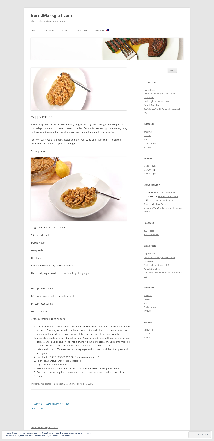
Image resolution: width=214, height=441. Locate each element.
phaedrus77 (149, 207)
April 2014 (148, 166)
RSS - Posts (149, 230)
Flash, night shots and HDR (156, 101)
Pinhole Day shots (152, 105)
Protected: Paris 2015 (165, 192)
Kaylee (147, 204)
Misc (74, 383)
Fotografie (49, 30)
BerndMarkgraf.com (51, 15)
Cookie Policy (64, 435)
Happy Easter (150, 89)
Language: (101, 30)
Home (34, 30)
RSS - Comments (151, 234)
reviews (147, 147)
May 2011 (148, 169)
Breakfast (58, 383)
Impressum (82, 30)
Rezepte (66, 30)
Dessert (67, 383)
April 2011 (148, 173)
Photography (150, 143)
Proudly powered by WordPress (44, 427)
